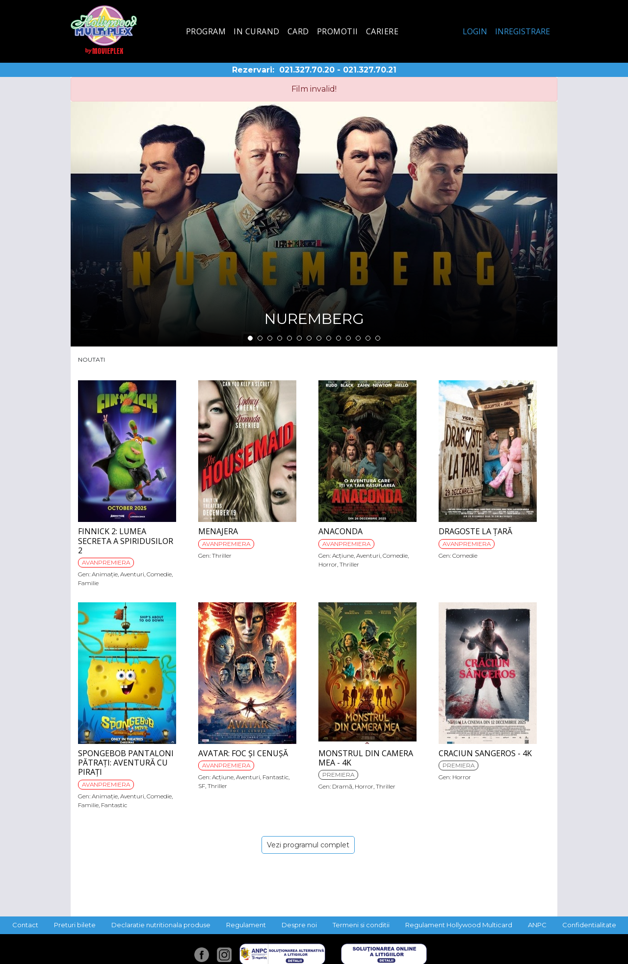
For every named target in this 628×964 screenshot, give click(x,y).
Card (298, 31)
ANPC (537, 925)
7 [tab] (309, 338)
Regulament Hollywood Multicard (458, 925)
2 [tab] (260, 338)
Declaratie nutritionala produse (160, 925)
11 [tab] (348, 338)
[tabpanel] (314, 223)
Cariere (382, 31)
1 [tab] (250, 338)
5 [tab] (289, 338)
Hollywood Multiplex (104, 29)
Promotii (337, 31)
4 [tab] (279, 338)
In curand (257, 31)
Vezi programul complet (308, 844)
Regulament (246, 925)
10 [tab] (338, 338)
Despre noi (299, 925)
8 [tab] (318, 338)
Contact (25, 925)
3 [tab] (269, 338)
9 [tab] (328, 338)
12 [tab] (358, 338)
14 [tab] (377, 338)
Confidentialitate (589, 925)
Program (206, 31)
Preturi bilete (75, 925)
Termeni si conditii (361, 925)
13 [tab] (368, 338)
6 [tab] (299, 338)
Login (475, 31)
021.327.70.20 (307, 69)
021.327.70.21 (369, 69)
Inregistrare (522, 31)
